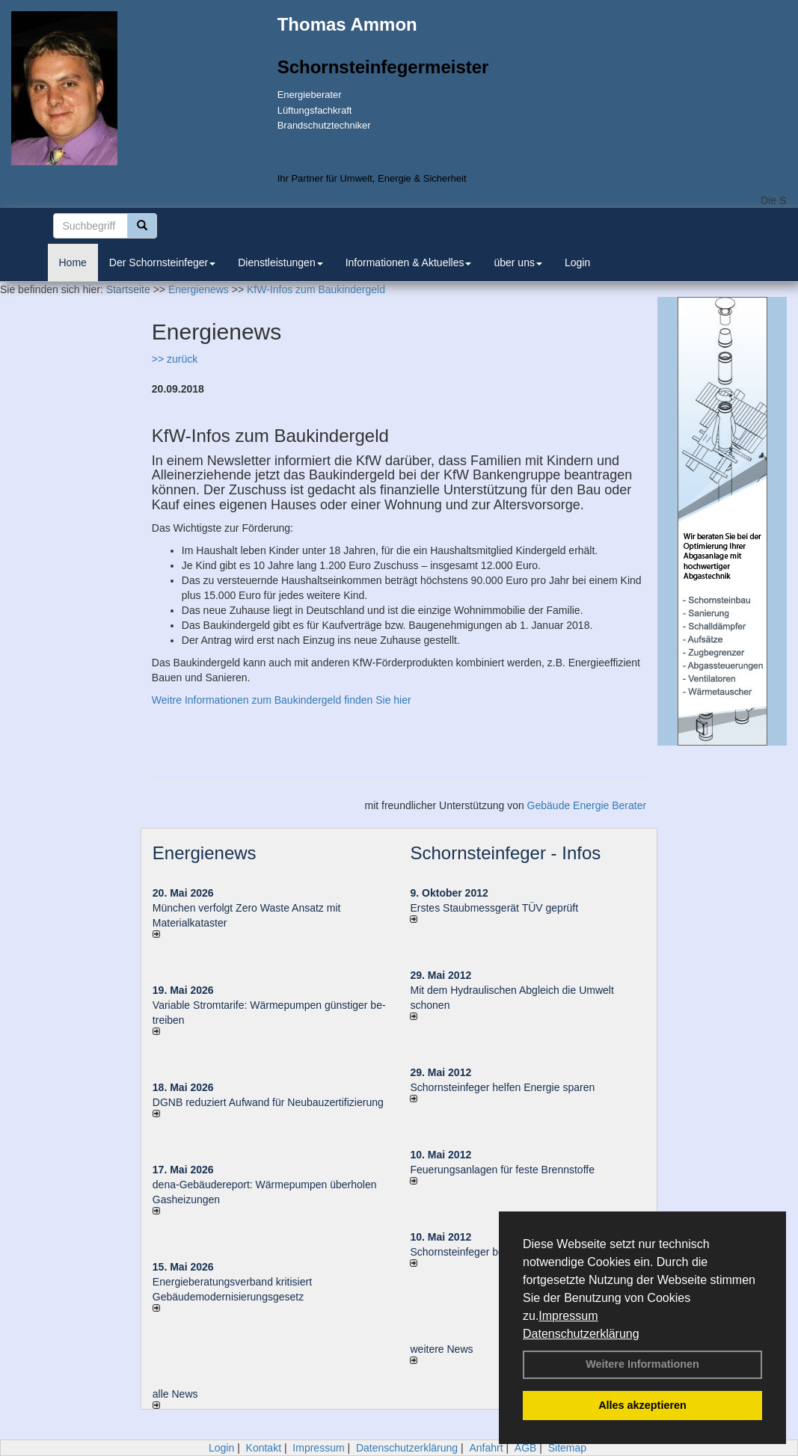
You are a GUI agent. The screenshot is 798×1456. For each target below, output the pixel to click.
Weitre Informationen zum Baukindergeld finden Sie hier (281, 700)
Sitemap (567, 1448)
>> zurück (174, 359)
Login (577, 262)
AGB (526, 1448)
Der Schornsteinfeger (162, 262)
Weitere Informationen (642, 1364)
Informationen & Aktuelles (409, 262)
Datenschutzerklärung (581, 1333)
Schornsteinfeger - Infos (505, 853)
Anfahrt (486, 1448)
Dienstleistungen (280, 262)
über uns (517, 262)
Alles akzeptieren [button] (642, 1405)
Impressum (568, 1315)
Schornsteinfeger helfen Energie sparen (502, 1087)
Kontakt (263, 1448)
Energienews (205, 853)
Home (73, 262)
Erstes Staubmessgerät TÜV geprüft (494, 908)
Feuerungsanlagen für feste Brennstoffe (502, 1170)
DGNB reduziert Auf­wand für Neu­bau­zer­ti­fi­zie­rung (268, 1102)
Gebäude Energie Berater (587, 805)
